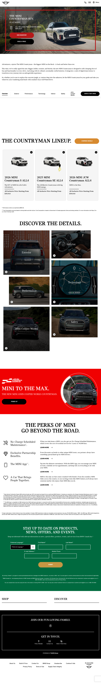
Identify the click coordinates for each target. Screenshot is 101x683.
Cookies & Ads (70, 663)
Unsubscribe (58, 663)
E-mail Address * (29, 551)
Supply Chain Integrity (55, 666)
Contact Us (35, 663)
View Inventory (22, 35)
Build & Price (21, 41)
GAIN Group (54, 653)
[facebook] (50, 625)
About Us (12, 663)
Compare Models (86, 141)
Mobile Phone (56, 551)
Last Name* (69, 542)
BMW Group (46, 663)
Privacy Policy (27, 666)
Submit (50, 564)
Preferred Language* (16, 542)
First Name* (42, 542)
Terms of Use (40, 666)
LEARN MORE (46, 447)
